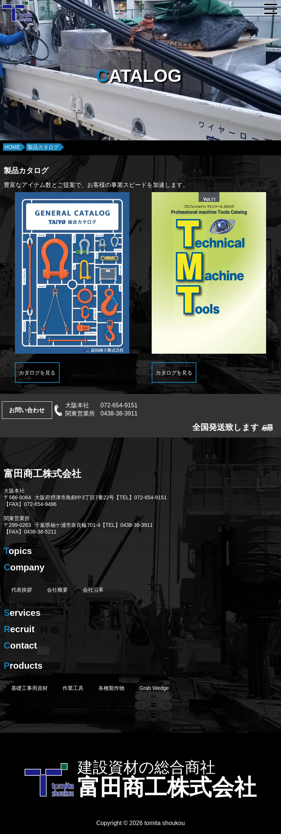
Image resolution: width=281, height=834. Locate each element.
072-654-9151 (119, 405)
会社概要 (57, 590)
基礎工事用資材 (29, 688)
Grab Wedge (154, 688)
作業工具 (73, 688)
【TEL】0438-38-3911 (126, 525)
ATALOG (138, 76)
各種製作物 (111, 688)
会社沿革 (93, 590)
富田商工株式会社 (42, 473)
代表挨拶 (21, 590)
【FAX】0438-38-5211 (30, 532)
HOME (12, 147)
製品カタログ (43, 147)
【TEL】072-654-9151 (140, 497)
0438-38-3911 (119, 413)
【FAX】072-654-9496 (30, 504)
